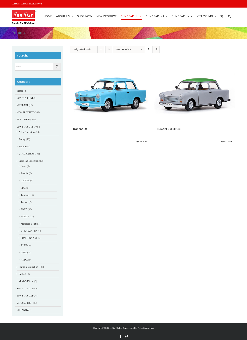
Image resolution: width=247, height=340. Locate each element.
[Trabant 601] (110, 93)
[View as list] (156, 49)
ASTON (25, 259)
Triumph (25, 195)
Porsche (24, 173)
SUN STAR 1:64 (25, 98)
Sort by (81, 49)
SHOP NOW (23, 310)
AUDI (24, 245)
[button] (229, 16)
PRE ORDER (23, 119)
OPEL (24, 252)
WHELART (22, 105)
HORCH (25, 216)
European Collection (28, 161)
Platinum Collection (28, 267)
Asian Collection (27, 132)
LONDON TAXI (29, 238)
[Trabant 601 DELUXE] (194, 93)
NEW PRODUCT (25, 112)
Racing (22, 139)
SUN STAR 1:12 (25, 288)
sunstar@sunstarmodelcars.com (27, 3)
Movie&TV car (26, 281)
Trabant (24, 202)
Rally (21, 274)
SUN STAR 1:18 (25, 127)
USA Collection (26, 153)
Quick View (142, 141)
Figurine (23, 146)
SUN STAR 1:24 (25, 295)
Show (123, 49)
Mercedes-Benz (28, 223)
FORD (24, 209)
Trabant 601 (80, 129)
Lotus (23, 166)
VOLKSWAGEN (29, 231)
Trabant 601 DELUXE (169, 129)
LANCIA (25, 180)
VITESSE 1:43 (24, 303)
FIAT (23, 188)
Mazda (20, 91)
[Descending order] (108, 49)
